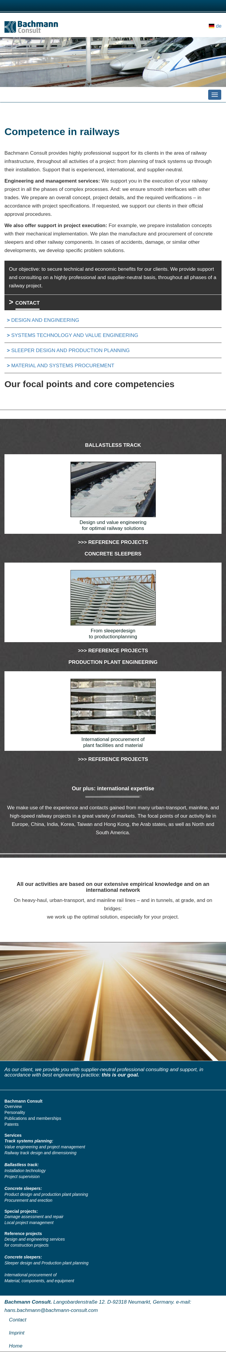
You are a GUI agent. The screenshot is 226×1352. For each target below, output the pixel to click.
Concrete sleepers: (23, 1188)
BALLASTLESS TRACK (113, 445)
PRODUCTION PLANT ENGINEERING (112, 662)
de (219, 26)
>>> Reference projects (113, 542)
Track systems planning (28, 1141)
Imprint (16, 1333)
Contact (17, 1320)
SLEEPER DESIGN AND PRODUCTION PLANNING (70, 350)
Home (15, 1346)
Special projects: (21, 1211)
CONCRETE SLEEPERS (113, 554)
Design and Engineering (45, 320)
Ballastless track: (21, 1164)
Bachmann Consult (23, 1101)
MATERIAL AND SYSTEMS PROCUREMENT (62, 365)
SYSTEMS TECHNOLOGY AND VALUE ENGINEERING (74, 335)
